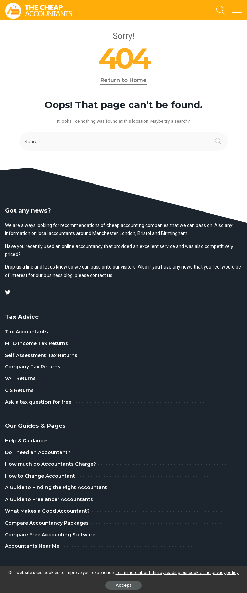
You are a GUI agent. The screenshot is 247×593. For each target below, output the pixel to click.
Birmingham (174, 233)
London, (128, 233)
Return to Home (123, 80)
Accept (123, 585)
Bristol (144, 233)
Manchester (105, 233)
